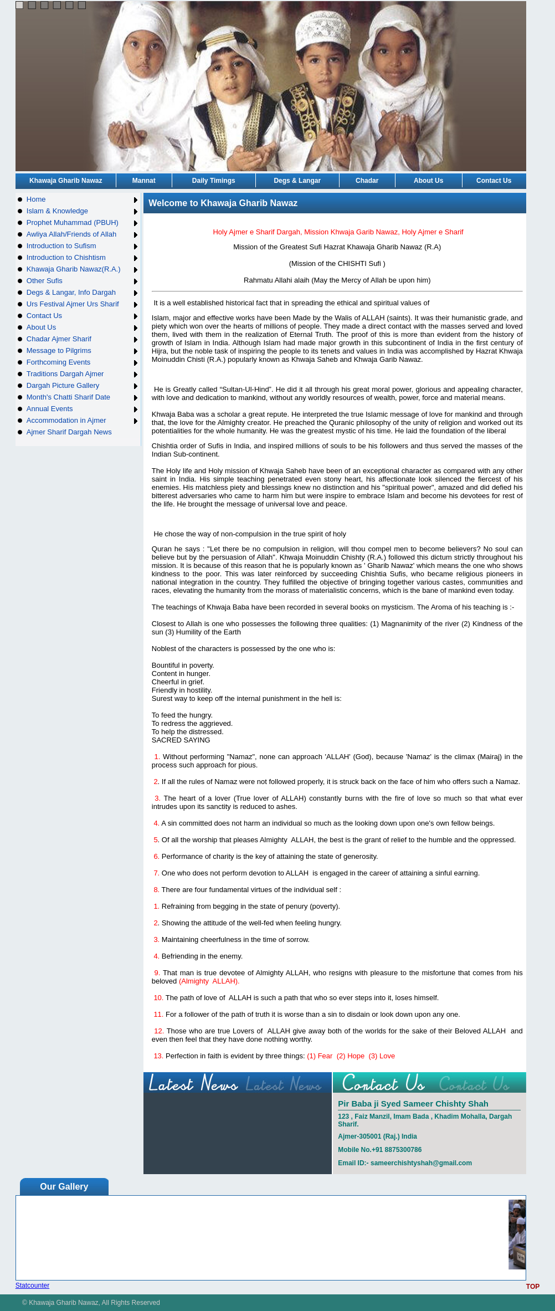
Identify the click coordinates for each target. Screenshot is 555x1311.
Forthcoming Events (83, 362)
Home (83, 199)
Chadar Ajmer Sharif (83, 339)
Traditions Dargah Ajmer (83, 374)
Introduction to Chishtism (83, 257)
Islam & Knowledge (83, 211)
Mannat (144, 181)
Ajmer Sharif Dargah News (69, 432)
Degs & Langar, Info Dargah (83, 292)
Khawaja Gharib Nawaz (65, 181)
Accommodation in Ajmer (83, 420)
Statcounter (32, 1285)
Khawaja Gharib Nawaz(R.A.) (83, 269)
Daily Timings (213, 181)
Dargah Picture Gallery (83, 385)
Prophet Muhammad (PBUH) (83, 222)
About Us (428, 181)
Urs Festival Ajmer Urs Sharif (83, 304)
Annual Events (83, 408)
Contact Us (493, 181)
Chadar (367, 181)
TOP (532, 1286)
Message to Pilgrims (83, 350)
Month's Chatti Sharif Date (83, 397)
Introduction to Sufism (83, 246)
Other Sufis (83, 280)
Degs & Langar (297, 181)
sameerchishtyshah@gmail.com (421, 1163)
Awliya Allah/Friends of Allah (83, 234)
